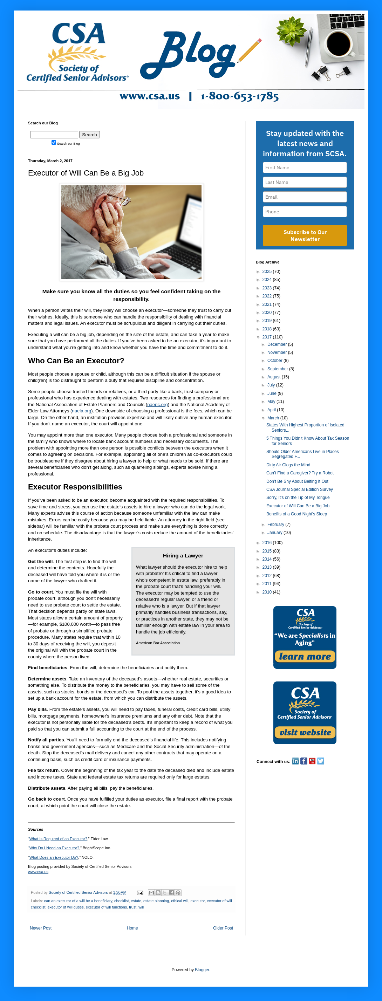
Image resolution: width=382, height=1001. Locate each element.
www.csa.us (38, 872)
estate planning (156, 901)
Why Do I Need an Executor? (54, 848)
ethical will (179, 901)
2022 (267, 296)
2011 (267, 583)
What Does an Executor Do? (53, 857)
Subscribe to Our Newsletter (305, 235)
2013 (267, 567)
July (271, 385)
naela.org (81, 410)
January (275, 532)
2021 (267, 304)
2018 (267, 329)
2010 (267, 592)
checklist (121, 901)
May (272, 401)
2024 (267, 279)
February (276, 524)
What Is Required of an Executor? (58, 839)
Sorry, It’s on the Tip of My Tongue (298, 497)
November (277, 352)
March (273, 418)
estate (136, 901)
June (272, 393)
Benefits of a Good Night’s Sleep (296, 514)
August (274, 377)
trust (132, 907)
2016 (267, 542)
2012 (267, 575)
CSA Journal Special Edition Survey (299, 489)
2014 (267, 559)
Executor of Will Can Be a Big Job (297, 505)
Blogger (202, 969)
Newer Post (41, 928)
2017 (267, 337)
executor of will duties (65, 907)
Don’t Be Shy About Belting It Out (297, 481)
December (277, 344)
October (275, 360)
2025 (267, 271)
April (272, 409)
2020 (267, 312)
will (141, 907)
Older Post (223, 928)
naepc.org (157, 404)
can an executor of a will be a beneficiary (78, 901)
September (278, 368)
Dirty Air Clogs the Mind (288, 464)
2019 (267, 320)
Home (132, 928)
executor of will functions (106, 907)
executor (197, 901)
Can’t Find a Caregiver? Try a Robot (300, 473)
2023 (267, 288)
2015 (267, 551)
